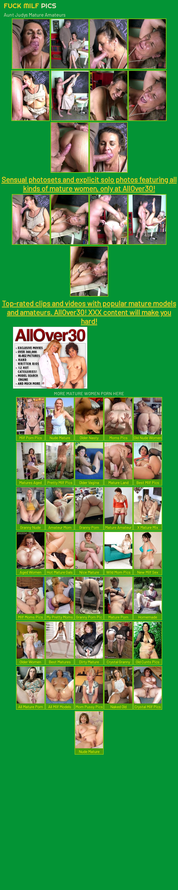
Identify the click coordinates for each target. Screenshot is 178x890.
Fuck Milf (30, 5)
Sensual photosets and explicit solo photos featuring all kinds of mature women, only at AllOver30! (89, 184)
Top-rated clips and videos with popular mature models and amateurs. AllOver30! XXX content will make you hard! (89, 312)
